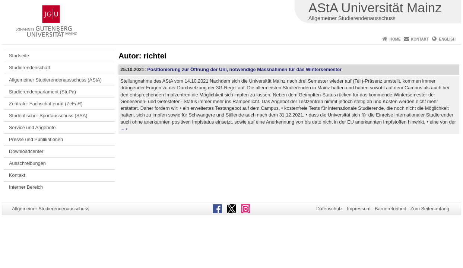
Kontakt (420, 39)
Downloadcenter (26, 151)
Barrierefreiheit (390, 208)
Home (395, 39)
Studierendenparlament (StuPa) (42, 92)
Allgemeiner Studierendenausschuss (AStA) (55, 80)
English (447, 39)
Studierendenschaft (29, 67)
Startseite (19, 55)
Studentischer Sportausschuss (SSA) (48, 115)
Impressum (358, 208)
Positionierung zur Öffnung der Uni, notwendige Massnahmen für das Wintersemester (244, 69)
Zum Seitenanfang (429, 208)
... (122, 128)
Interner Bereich (26, 187)
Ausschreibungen (27, 163)
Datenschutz (329, 208)
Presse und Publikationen (36, 139)
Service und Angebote (32, 127)
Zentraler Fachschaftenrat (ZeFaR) (46, 103)
